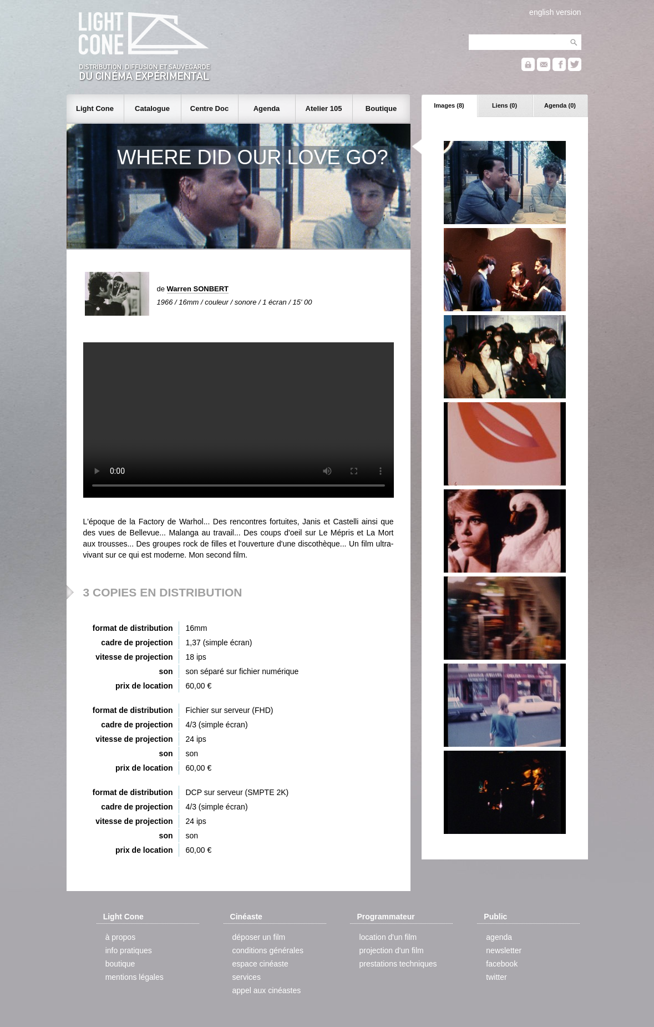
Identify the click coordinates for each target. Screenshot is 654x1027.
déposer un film (259, 937)
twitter (496, 977)
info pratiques (128, 950)
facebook (502, 963)
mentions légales (134, 977)
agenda (499, 937)
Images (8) (449, 105)
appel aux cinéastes (266, 990)
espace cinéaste (260, 963)
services (246, 977)
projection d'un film (391, 950)
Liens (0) (504, 105)
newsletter (503, 950)
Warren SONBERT (198, 289)
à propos (120, 937)
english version (555, 12)
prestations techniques (398, 963)
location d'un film (388, 937)
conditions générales (267, 950)
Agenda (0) (560, 105)
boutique (120, 963)
